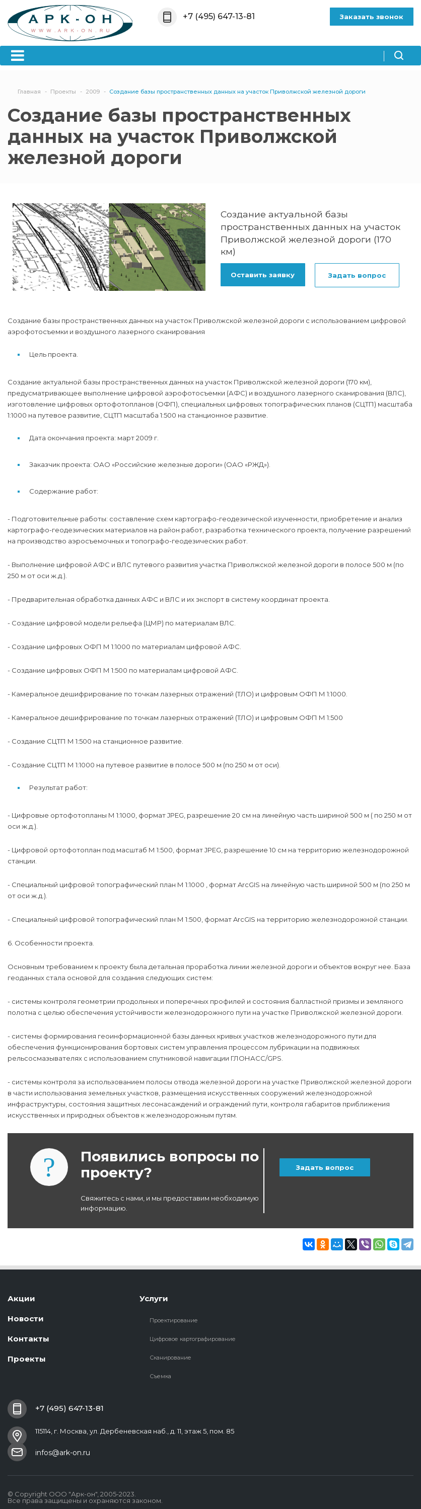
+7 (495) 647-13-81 (219, 16)
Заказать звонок (371, 17)
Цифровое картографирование (193, 1338)
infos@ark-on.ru (62, 1452)
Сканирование (170, 1357)
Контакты (28, 1338)
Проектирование (174, 1320)
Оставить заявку (263, 275)
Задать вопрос (357, 275)
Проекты (27, 1359)
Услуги (153, 1298)
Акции (21, 1298)
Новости (26, 1318)
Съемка (160, 1376)
